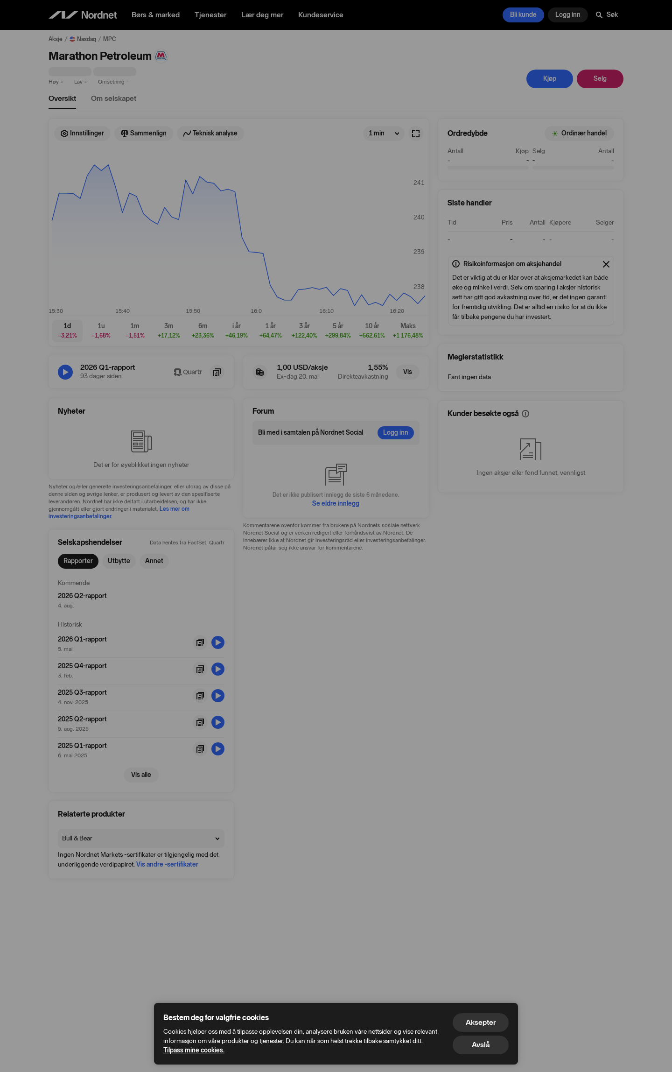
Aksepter (481, 1022)
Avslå (481, 1044)
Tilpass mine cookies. (193, 1050)
